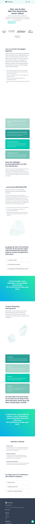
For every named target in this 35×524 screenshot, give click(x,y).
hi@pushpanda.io (8, 505)
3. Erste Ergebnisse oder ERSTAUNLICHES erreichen (18, 268)
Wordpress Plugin (11, 482)
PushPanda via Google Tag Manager (15, 491)
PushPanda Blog (8, 523)
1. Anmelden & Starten (12, 260)
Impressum (7, 516)
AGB (6, 518)
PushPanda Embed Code (12, 486)
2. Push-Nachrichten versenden (14, 264)
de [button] (26, 1)
